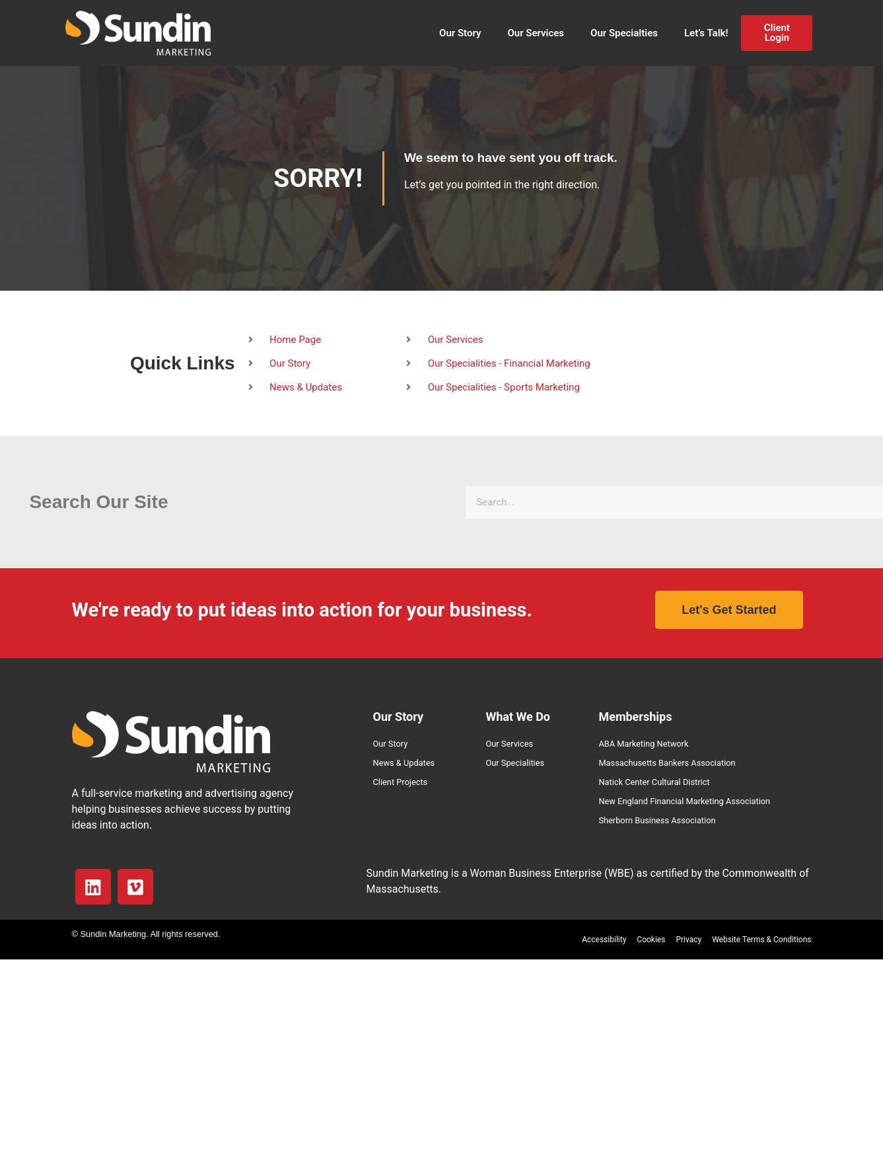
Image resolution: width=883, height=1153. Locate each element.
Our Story (460, 33)
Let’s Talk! (706, 33)
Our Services (535, 33)
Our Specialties (624, 33)
